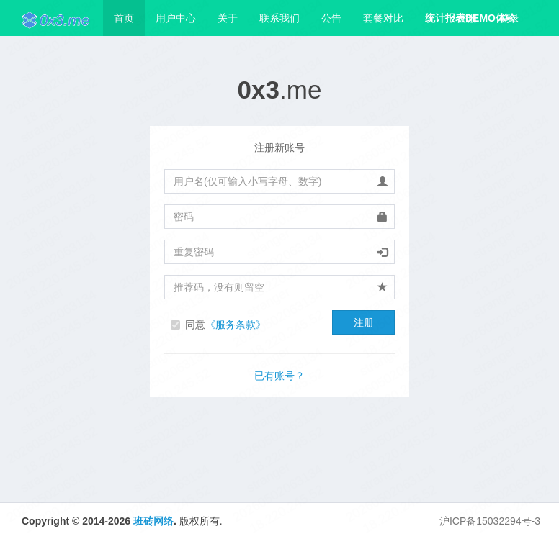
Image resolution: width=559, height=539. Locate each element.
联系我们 (279, 18)
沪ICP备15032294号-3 (489, 521)
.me (280, 90)
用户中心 (176, 18)
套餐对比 (383, 18)
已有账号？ (279, 375)
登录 (509, 18)
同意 (225, 324)
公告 (331, 18)
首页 (124, 18)
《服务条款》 (235, 324)
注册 (467, 18)
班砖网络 (153, 521)
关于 (228, 18)
